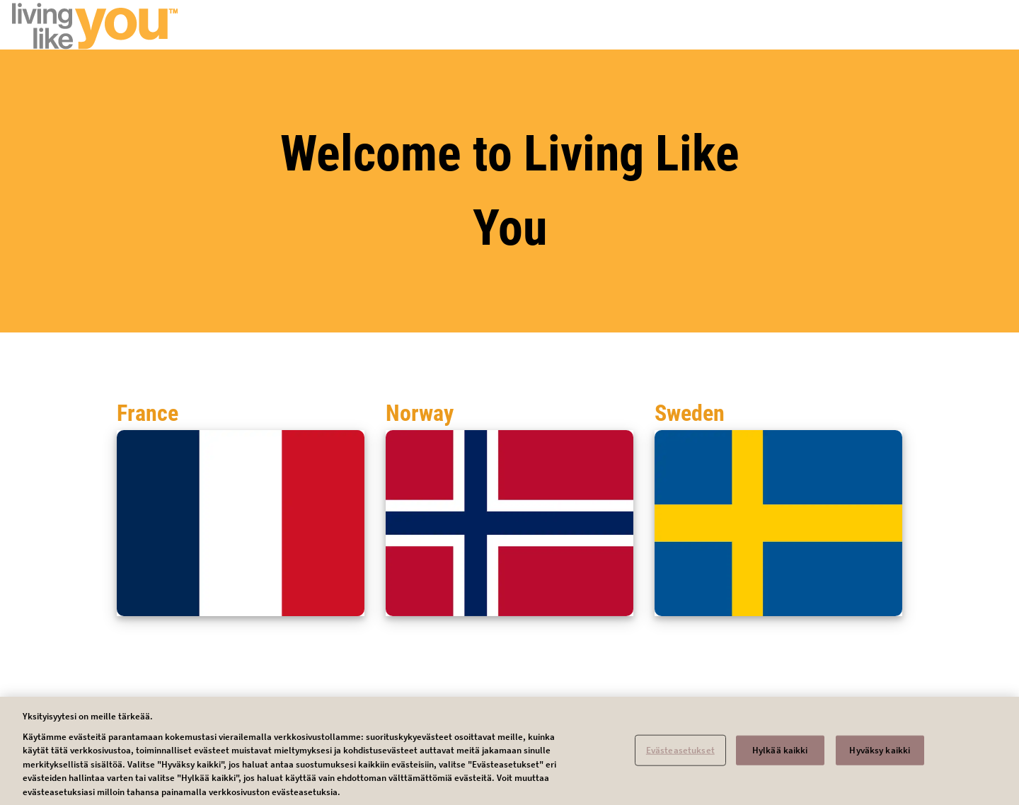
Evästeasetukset (680, 754)
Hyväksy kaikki (879, 754)
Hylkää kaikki (780, 754)
